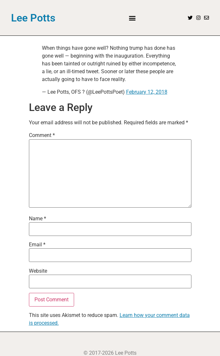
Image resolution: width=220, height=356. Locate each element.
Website (38, 271)
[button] (132, 17)
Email (37, 244)
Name (37, 218)
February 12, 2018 (146, 92)
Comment (42, 135)
